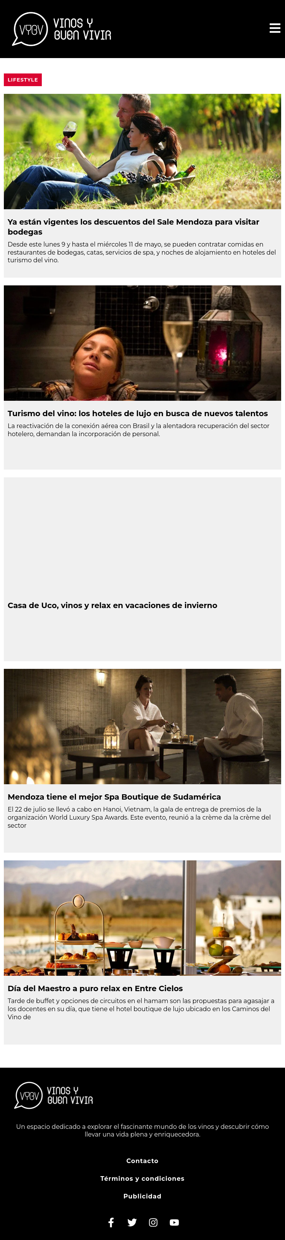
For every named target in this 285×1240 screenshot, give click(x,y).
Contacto (142, 1161)
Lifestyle (23, 80)
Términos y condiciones (142, 1178)
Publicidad (143, 1196)
